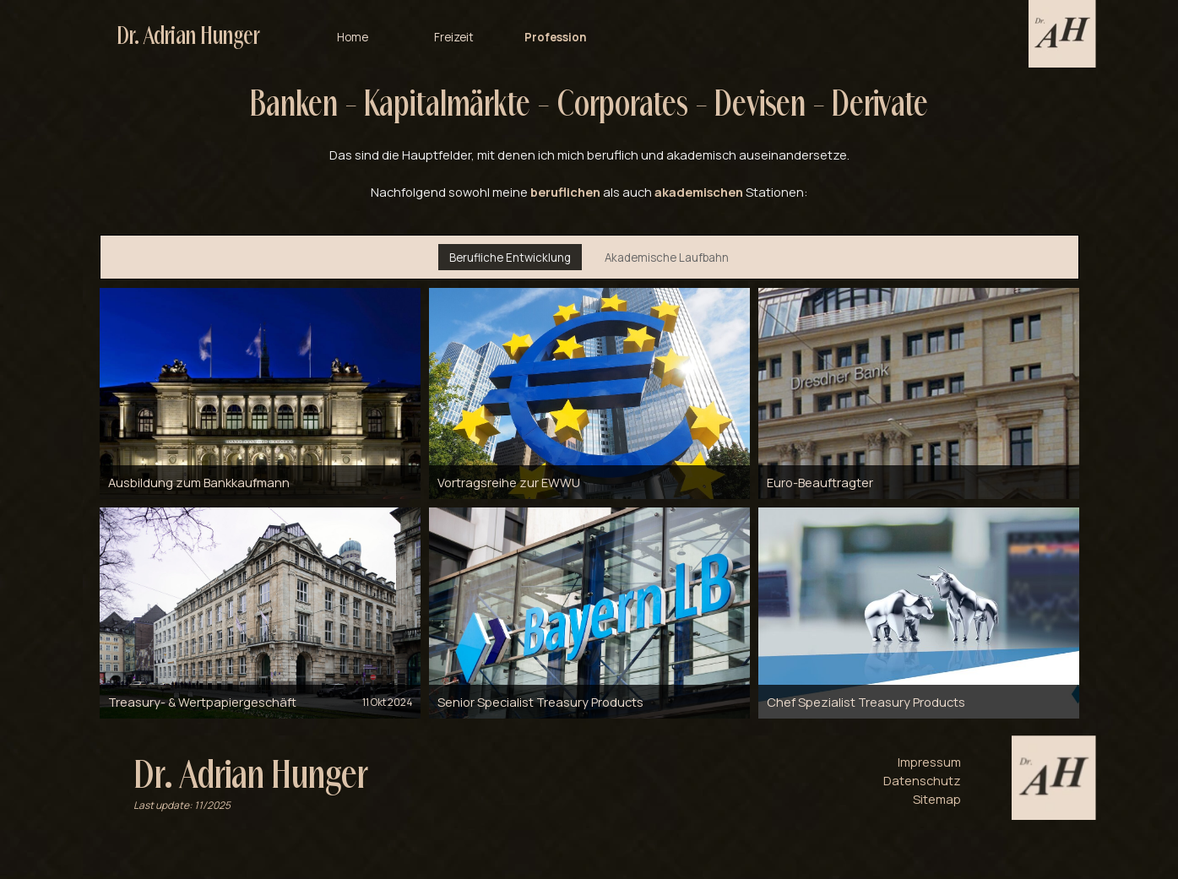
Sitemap (937, 798)
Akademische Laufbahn (667, 257)
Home (352, 32)
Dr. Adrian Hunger (188, 32)
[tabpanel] (589, 140)
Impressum (929, 761)
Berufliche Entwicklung (510, 257)
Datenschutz (922, 780)
